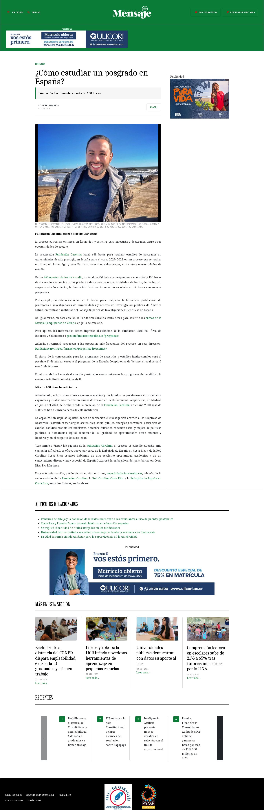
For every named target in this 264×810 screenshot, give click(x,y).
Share (153, 107)
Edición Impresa (205, 12)
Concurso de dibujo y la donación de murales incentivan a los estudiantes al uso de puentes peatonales (107, 519)
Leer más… (42, 683)
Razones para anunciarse (40, 795)
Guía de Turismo (14, 800)
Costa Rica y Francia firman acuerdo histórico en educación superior (85, 523)
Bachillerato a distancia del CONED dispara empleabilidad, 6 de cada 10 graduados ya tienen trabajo (55, 661)
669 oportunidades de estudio (63, 277)
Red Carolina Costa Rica (108, 478)
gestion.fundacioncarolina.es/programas (93, 335)
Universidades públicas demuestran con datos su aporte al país (156, 655)
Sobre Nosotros (13, 795)
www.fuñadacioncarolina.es (124, 473)
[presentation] (44, 738)
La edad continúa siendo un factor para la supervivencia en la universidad (89, 536)
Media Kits (65, 795)
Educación (40, 64)
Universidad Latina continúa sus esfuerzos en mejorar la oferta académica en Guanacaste (98, 532)
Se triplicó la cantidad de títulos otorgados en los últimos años (80, 528)
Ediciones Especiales (240, 12)
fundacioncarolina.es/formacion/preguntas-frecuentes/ (71, 348)
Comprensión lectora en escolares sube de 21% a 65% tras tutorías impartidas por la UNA (206, 658)
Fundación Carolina (69, 254)
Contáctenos (34, 800)
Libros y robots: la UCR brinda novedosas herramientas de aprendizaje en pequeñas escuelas (106, 658)
